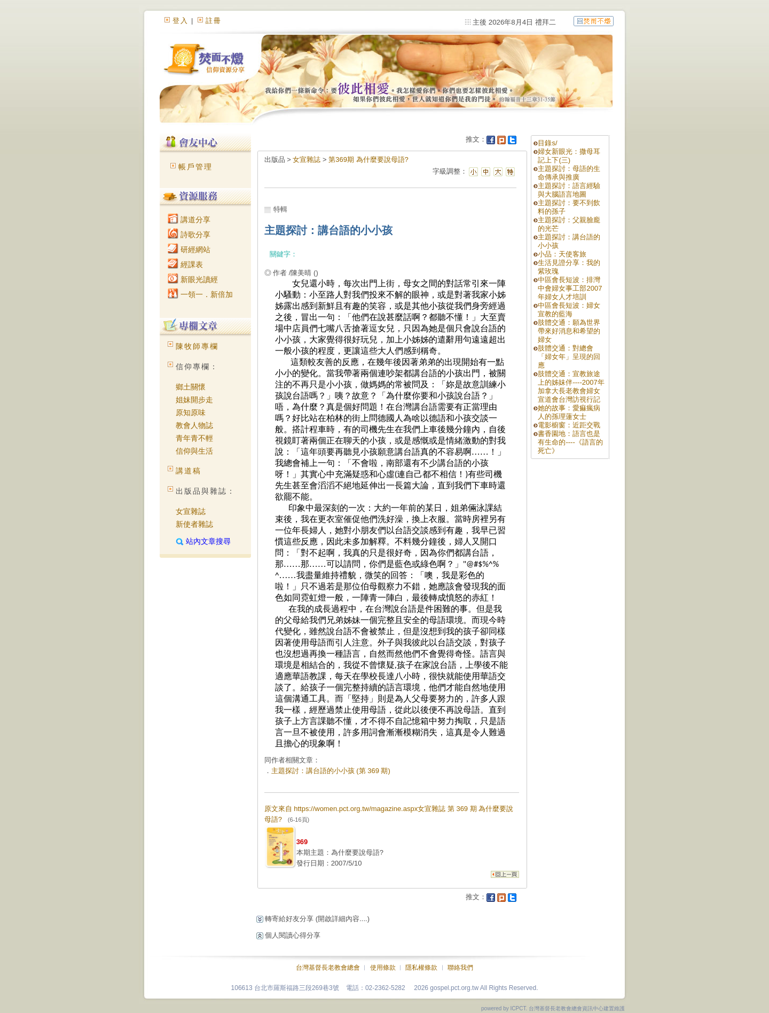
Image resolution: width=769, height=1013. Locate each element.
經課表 (185, 264)
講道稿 (188, 470)
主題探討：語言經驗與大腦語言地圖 (569, 190)
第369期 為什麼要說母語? (368, 159)
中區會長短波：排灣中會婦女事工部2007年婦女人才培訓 (570, 288)
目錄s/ (547, 143)
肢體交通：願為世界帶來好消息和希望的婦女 (569, 331)
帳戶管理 (195, 166)
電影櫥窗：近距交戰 (569, 425)
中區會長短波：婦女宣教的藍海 (569, 309)
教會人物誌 (194, 425)
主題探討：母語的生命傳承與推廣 (569, 173)
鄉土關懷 (191, 387)
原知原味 (191, 412)
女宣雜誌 (191, 511)
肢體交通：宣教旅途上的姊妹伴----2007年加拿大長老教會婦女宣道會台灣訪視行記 (571, 386)
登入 (180, 21)
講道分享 (189, 219)
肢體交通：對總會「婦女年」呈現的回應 (569, 356)
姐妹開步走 (194, 399)
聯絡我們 (460, 967)
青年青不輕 (194, 438)
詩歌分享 (189, 234)
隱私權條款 (421, 967)
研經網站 (189, 249)
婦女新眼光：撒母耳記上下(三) (569, 155)
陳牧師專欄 (197, 346)
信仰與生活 (194, 451)
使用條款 (383, 967)
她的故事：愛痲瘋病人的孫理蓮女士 (569, 412)
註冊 (214, 21)
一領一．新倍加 (200, 294)
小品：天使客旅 (562, 254)
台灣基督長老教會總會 (328, 967)
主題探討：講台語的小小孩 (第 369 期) (330, 771)
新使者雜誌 (194, 524)
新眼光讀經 (193, 279)
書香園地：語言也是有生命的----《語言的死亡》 (570, 442)
